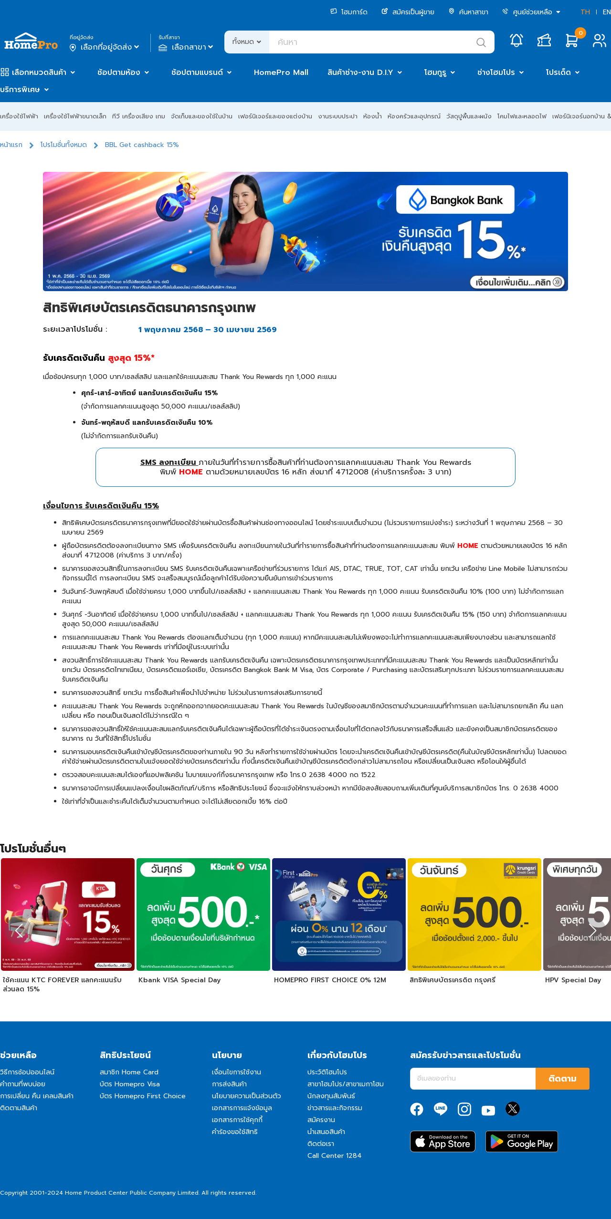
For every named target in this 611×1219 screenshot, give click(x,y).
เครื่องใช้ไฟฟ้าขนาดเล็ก (75, 116)
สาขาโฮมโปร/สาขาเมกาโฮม (345, 1084)
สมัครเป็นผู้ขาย (407, 12)
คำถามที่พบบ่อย (22, 1084)
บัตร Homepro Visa (130, 1084)
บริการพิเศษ (20, 89)
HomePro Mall (281, 72)
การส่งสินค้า (229, 1084)
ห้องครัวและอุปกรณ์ (414, 116)
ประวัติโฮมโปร (327, 1072)
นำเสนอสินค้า (326, 1132)
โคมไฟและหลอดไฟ (522, 116)
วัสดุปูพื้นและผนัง (469, 116)
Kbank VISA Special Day (179, 980)
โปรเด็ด (558, 72)
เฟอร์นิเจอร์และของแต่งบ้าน (275, 116)
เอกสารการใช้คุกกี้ (237, 1120)
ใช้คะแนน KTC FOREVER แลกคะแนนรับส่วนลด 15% (62, 985)
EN (607, 12)
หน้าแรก (11, 145)
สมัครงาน (321, 1120)
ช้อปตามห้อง (118, 72)
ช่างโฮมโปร (496, 72)
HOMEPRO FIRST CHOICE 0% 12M (330, 980)
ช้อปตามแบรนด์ (197, 72)
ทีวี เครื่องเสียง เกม (138, 116)
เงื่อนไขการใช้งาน (236, 1072)
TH (585, 12)
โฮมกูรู (435, 72)
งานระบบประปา (338, 116)
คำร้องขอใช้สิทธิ (235, 1132)
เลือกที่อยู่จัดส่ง (105, 47)
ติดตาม (562, 1078)
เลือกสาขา (186, 47)
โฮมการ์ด (349, 12)
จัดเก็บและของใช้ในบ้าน (201, 116)
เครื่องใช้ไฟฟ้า (19, 116)
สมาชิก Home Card (129, 1072)
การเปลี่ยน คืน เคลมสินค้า (37, 1096)
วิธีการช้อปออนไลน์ (27, 1072)
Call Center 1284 (334, 1156)
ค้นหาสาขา (468, 12)
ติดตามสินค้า (18, 1108)
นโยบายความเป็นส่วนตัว (246, 1096)
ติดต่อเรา (320, 1144)
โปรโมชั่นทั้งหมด (64, 145)
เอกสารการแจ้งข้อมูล (242, 1108)
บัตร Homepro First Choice (143, 1096)
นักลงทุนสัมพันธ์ (331, 1096)
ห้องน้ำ (372, 116)
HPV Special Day (573, 980)
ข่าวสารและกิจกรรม (334, 1108)
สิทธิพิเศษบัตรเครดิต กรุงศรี (452, 980)
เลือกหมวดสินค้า (39, 72)
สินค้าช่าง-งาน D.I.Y (360, 72)
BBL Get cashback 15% (142, 145)
